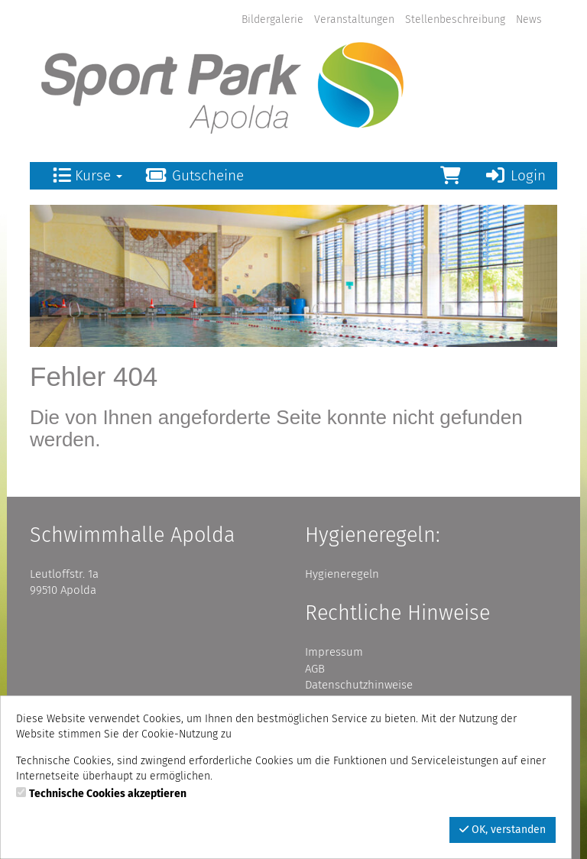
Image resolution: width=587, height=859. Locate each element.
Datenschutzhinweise (359, 685)
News (529, 19)
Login (515, 175)
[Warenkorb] (450, 176)
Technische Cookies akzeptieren (107, 793)
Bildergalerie (272, 19)
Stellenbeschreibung (455, 19)
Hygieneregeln (342, 574)
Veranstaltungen (354, 19)
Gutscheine (194, 175)
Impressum (334, 652)
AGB (315, 669)
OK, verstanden (502, 829)
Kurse (87, 175)
